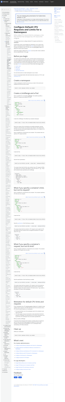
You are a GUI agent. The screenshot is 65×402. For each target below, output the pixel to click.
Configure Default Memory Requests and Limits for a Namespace (29, 345)
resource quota (29, 306)
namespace (16, 42)
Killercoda (18, 67)
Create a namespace (58, 21)
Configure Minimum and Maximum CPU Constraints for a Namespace (30, 351)
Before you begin (57, 19)
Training (27, 1)
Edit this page (57, 8)
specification (20, 223)
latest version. (21, 21)
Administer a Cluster (34, 8)
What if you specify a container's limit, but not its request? (58, 26)
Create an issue (57, 12)
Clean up (56, 36)
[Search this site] (8, 10)
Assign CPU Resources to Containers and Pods (25, 365)
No (20, 377)
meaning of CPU (17, 76)
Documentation (13, 1)
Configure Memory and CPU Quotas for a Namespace (26, 353)
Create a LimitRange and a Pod (58, 23)
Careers (31, 1)
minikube (19, 64)
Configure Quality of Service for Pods (23, 369)
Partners (36, 1)
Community (41, 1)
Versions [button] (46, 1)
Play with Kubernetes (20, 70)
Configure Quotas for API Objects (22, 357)
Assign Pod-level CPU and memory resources (25, 367)
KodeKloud (18, 69)
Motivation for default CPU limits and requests (58, 34)
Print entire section (57, 16)
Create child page (57, 10)
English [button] (52, 1)
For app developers (58, 42)
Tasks (27, 8)
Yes (15, 377)
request (29, 50)
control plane (36, 47)
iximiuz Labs (18, 66)
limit (32, 45)
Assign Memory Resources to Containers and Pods (26, 363)
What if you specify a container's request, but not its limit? (58, 31)
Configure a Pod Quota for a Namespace (24, 355)
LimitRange (30, 95)
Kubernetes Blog (21, 1)
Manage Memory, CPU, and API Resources (23, 10)
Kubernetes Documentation (19, 8)
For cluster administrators (57, 40)
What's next (56, 37)
